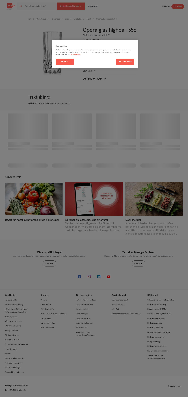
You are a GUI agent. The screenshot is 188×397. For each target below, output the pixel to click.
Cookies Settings (106, 52)
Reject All (64, 61)
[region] (95, 54)
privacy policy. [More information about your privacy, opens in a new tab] (76, 54)
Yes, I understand (125, 61)
